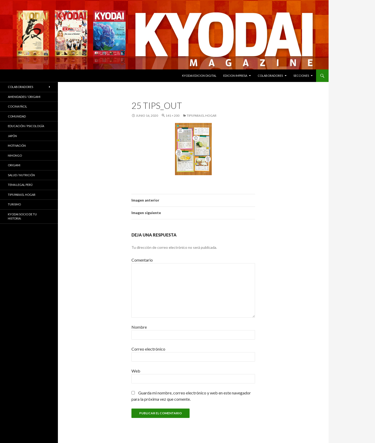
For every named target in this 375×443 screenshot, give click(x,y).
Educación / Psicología (26, 126)
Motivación (17, 145)
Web (135, 370)
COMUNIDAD (17, 116)
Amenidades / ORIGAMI (24, 96)
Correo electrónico (148, 348)
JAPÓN (12, 136)
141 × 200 (172, 115)
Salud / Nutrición (21, 175)
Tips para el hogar (201, 115)
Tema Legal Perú (20, 184)
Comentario (142, 259)
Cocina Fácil (17, 106)
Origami (14, 165)
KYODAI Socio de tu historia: (22, 216)
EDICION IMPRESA (235, 75)
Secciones (301, 75)
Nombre (139, 326)
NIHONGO (15, 155)
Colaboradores (270, 75)
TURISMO (14, 204)
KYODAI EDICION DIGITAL (199, 75)
